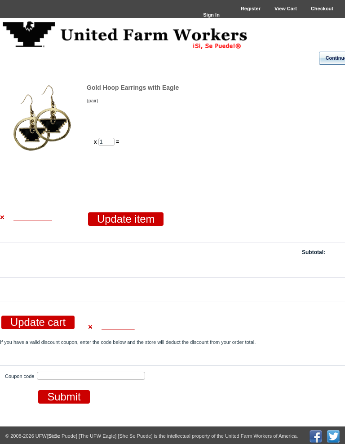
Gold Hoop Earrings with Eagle (133, 87)
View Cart (285, 8)
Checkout (322, 8)
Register (251, 8)
